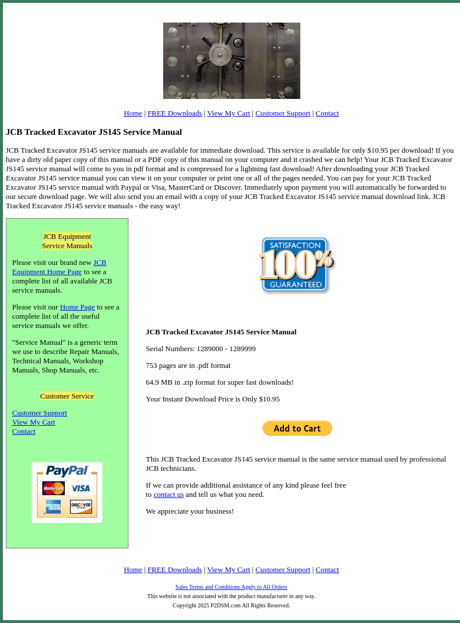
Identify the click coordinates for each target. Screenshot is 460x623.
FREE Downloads (175, 113)
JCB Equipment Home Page (59, 267)
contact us (168, 494)
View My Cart (228, 113)
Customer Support (282, 113)
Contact (327, 113)
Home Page (77, 307)
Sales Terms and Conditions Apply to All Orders (231, 587)
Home (133, 113)
